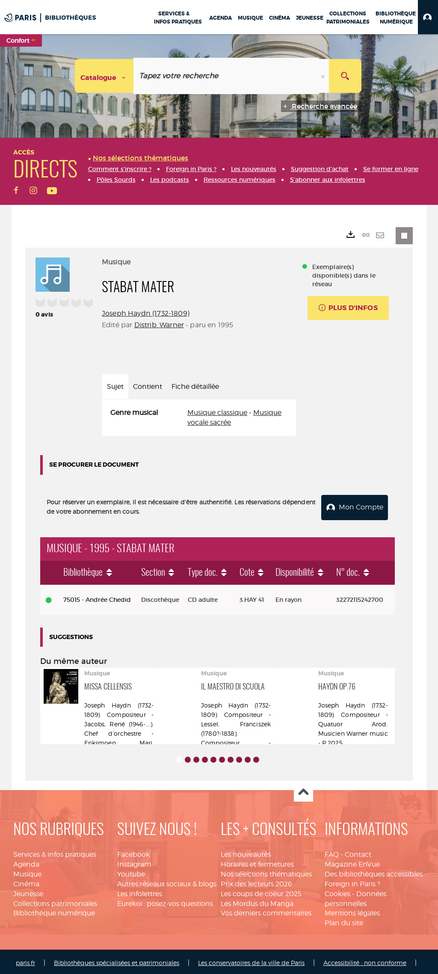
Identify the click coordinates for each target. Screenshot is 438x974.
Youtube (131, 871)
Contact (358, 852)
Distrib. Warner (159, 325)
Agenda (26, 862)
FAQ (332, 852)
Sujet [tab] (115, 386)
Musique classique (217, 413)
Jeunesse (28, 891)
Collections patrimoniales (55, 901)
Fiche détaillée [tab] (195, 386)
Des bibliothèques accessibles (374, 871)
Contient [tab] (147, 386)
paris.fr (25, 960)
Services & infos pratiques (54, 852)
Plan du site (344, 920)
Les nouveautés (246, 852)
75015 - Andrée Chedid (97, 597)
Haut (303, 790)
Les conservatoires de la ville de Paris (251, 960)
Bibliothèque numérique (54, 910)
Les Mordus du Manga (257, 901)
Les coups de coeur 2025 (261, 891)
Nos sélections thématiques (266, 871)
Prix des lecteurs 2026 (256, 881)
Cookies (337, 891)
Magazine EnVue (352, 862)
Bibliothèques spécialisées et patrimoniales (116, 960)
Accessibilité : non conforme (364, 960)
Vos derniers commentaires (266, 910)
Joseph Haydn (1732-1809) (145, 313)
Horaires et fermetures (257, 862)
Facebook (133, 852)
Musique (27, 871)
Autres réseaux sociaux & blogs (166, 881)
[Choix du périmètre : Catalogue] (104, 76)
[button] (428, 17)
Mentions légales (352, 910)
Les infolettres (139, 891)
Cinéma (26, 881)
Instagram (134, 862)
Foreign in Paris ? (352, 881)
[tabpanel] (198, 418)
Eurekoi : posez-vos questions (165, 901)
